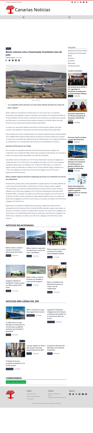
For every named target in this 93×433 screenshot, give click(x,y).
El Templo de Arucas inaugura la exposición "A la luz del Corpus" (15, 363)
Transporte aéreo (74, 66)
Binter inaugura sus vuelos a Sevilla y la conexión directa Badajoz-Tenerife (56, 251)
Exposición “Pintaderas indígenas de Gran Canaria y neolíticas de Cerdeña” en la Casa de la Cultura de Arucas (56, 314)
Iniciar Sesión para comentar (16, 382)
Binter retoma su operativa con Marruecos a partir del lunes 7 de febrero (36, 250)
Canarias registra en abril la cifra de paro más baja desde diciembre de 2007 (36, 348)
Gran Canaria (51, 322)
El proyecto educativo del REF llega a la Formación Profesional (56, 348)
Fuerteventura (30, 315)
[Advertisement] (46, 32)
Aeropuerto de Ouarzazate (77, 53)
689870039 (57, 394)
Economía (71, 61)
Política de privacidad (33, 396)
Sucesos (70, 142)
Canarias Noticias (10, 57)
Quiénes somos (31, 394)
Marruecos (71, 63)
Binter (70, 56)
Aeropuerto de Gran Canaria (77, 51)
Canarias (8, 48)
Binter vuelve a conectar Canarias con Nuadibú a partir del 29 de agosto (35, 279)
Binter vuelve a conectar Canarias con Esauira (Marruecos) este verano (14, 250)
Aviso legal (30, 399)
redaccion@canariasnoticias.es (57, 397)
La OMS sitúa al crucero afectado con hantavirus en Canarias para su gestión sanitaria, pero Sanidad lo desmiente (15, 327)
